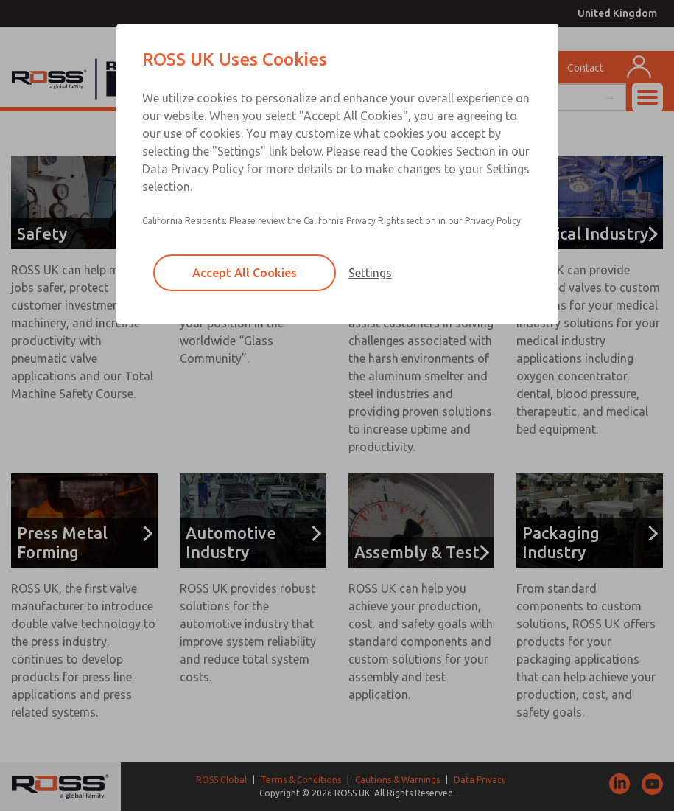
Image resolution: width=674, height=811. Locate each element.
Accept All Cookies (244, 272)
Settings (370, 272)
